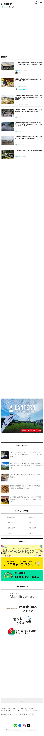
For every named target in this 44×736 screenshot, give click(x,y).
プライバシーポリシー (20, 714)
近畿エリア (11, 528)
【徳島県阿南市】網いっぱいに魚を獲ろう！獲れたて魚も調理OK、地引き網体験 (28, 137)
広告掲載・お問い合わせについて (28, 708)
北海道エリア (11, 517)
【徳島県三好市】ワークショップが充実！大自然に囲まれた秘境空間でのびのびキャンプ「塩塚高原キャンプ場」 (28, 97)
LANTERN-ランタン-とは (8, 708)
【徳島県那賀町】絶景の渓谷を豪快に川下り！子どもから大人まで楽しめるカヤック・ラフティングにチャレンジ (28, 124)
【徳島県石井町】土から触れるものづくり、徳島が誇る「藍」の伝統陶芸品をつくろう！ (28, 110)
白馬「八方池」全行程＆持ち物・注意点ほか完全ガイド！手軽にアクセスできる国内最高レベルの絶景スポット (26, 466)
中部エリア (32, 522)
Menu (41, 2)
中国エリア (32, 528)
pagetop (22, 700)
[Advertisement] (22, 31)
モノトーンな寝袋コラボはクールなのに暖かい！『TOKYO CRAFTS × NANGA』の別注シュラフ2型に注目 (25, 454)
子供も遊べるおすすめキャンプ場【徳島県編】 (28, 150)
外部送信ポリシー (6, 714)
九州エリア (32, 533)
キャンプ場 (17, 70)
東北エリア (32, 517)
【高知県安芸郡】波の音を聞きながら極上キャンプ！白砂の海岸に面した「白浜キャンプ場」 (28, 63)
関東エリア (11, 522)
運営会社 (31, 714)
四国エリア (11, 533)
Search (36, 2)
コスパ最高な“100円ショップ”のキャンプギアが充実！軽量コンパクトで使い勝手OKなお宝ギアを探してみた (25, 499)
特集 (16, 117)
